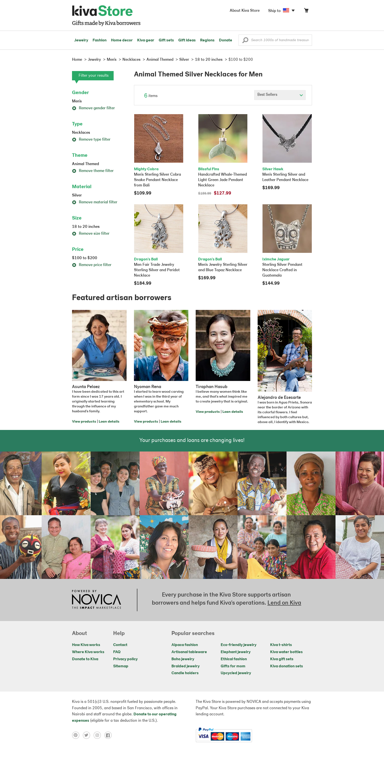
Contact (120, 645)
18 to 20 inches (86, 227)
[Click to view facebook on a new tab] (109, 735)
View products (84, 422)
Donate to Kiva (85, 659)
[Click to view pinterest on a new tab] (77, 735)
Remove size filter (90, 234)
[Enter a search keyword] (275, 40)
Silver (77, 195)
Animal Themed (85, 164)
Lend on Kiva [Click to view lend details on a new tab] (284, 603)
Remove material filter (94, 202)
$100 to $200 (84, 258)
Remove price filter (91, 265)
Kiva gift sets (281, 659)
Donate (225, 40)
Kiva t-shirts (281, 645)
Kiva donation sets (286, 666)
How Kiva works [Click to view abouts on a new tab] (86, 645)
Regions (207, 40)
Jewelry (81, 40)
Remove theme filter (93, 171)
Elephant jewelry (236, 652)
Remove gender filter (93, 108)
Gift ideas (187, 40)
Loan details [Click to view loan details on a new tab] (109, 422)
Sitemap (120, 666)
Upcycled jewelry (236, 673)
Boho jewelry (182, 659)
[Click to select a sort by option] (280, 95)
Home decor (122, 40)
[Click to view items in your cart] (306, 11)
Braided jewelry (185, 666)
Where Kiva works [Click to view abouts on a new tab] (88, 652)
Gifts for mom (233, 666)
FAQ (116, 652)
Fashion (100, 40)
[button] (245, 41)
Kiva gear (145, 40)
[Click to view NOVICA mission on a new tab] (96, 600)
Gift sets (166, 40)
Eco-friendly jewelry (238, 645)
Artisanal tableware (189, 652)
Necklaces (81, 133)
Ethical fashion (234, 659)
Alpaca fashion (184, 645)
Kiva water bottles (286, 652)
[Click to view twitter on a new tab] (88, 735)
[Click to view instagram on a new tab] (99, 735)
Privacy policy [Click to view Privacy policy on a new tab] (125, 659)
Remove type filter (91, 140)
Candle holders (185, 673)
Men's (77, 101)
